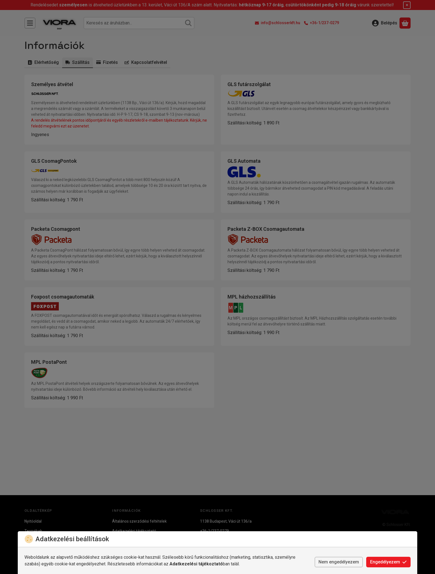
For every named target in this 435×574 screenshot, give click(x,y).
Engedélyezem (388, 562)
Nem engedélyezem (338, 562)
